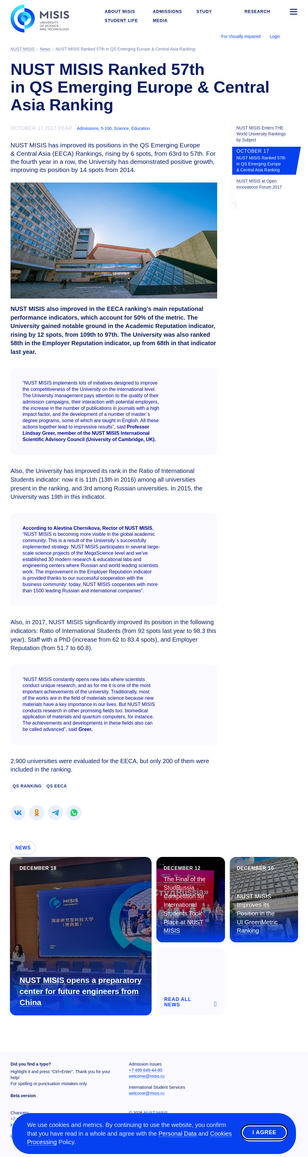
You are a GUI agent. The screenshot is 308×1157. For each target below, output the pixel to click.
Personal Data (178, 1133)
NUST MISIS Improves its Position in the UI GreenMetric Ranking (257, 913)
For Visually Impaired (240, 36)
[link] (18, 812)
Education (140, 128)
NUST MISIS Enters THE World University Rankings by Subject (261, 133)
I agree (264, 1133)
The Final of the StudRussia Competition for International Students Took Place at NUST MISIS (184, 905)
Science (121, 128)
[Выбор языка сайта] (293, 36)
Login (275, 36)
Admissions (88, 128)
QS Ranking (27, 786)
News (23, 847)
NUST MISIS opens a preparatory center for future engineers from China (81, 991)
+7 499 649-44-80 (145, 1070)
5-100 (106, 128)
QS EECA (56, 786)
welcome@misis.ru (147, 1076)
